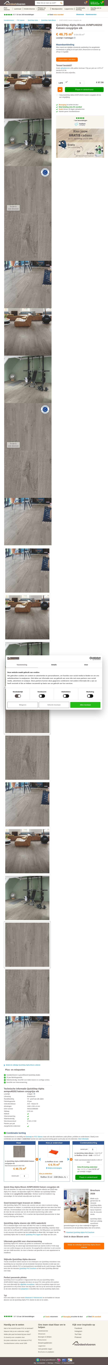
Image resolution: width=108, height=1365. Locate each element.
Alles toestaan (85, 705)
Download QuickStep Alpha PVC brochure (80, 1232)
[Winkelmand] (96, 3)
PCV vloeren (38, 1136)
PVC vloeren (7, 9)
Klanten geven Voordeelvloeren (69, 111)
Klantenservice (43, 1331)
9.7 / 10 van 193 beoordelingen (23, 14)
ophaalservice (65, 68)
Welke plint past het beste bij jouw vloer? (17, 1334)
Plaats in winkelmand (84, 89)
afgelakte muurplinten (27, 1284)
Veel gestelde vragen (45, 1349)
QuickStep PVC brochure (27, 1268)
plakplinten (24, 1289)
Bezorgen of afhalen (45, 1337)
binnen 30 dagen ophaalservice (71, 109)
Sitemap (50, 1363)
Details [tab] (54, 665)
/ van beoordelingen (80, 120)
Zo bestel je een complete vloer (14, 1337)
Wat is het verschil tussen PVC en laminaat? (18, 1328)
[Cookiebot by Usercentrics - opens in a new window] (91, 658)
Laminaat (17, 9)
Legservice (41, 1346)
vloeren (71, 1363)
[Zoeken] (61, 3)
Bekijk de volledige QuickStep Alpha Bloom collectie (23, 1065)
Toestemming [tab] (22, 665)
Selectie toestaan (54, 705)
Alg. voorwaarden (39, 1363)
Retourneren (42, 1340)
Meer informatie (83, 1139)
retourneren (51, 1316)
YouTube (76, 1334)
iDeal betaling (70, 107)
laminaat (29, 1136)
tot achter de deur (68, 105)
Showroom (41, 1334)
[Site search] (47, 3)
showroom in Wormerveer (33, 1297)
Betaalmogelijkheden (45, 1343)
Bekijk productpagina (55, 1168)
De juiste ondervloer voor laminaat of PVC (18, 1340)
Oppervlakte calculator (66, 59)
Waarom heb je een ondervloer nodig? (16, 1331)
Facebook (77, 1328)
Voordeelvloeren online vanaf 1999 (15, 1343)
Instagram (77, 1331)
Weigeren (22, 705)
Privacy (57, 1363)
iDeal (57, 14)
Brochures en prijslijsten (46, 1352)
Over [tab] (86, 665)
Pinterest (76, 1337)
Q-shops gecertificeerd (48, 1360)
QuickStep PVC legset (33, 1234)
